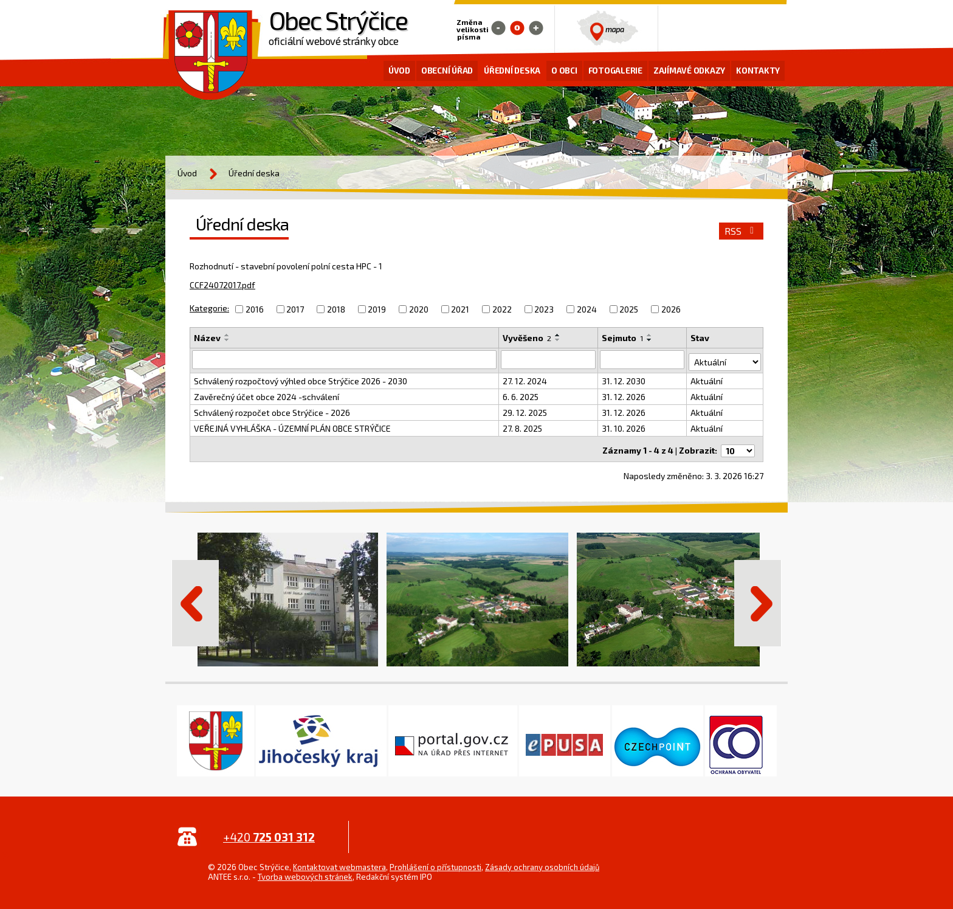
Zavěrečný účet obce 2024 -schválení (266, 394)
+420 (269, 831)
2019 (377, 309)
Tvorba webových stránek (305, 871)
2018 (336, 309)
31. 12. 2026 (624, 394)
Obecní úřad (447, 70)
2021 (460, 309)
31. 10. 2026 (624, 426)
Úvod (399, 70)
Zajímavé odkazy (689, 70)
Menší (498, 28)
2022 (502, 309)
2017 (295, 309)
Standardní (517, 28)
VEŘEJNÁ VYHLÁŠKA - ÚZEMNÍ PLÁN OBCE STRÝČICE (292, 426)
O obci (564, 70)
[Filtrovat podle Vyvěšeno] (548, 359)
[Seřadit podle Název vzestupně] (227, 335)
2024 (587, 309)
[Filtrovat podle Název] (344, 359)
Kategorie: (209, 308)
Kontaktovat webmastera (339, 861)
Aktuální (708, 378)
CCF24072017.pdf (222, 285)
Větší (536, 28)
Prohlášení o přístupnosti (435, 861)
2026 (671, 309)
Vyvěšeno (527, 338)
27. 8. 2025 (523, 426)
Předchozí (195, 597)
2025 (628, 309)
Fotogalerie (615, 70)
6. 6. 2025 (521, 394)
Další (758, 597)
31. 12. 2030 (624, 378)
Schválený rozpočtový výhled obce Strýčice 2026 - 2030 (300, 378)
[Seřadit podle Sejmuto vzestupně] (650, 335)
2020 (418, 309)
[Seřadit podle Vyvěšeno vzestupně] (558, 335)
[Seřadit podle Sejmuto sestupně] (650, 339)
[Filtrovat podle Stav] (725, 358)
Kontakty (758, 70)
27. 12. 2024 (525, 378)
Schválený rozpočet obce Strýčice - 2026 (272, 410)
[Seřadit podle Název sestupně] (227, 339)
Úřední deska (512, 70)
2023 (544, 309)
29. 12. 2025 (525, 410)
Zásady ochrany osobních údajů (542, 861)
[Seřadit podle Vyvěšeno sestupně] (558, 339)
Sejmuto (623, 338)
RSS (741, 231)
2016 (255, 309)
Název (207, 338)
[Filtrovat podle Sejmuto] (643, 359)
